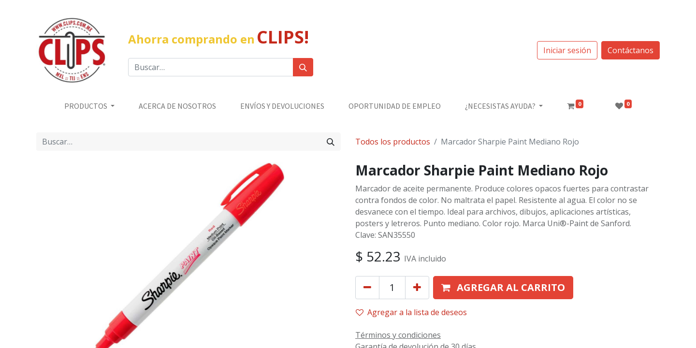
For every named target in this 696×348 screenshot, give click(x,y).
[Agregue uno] (417, 287)
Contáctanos (630, 50)
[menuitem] (177, 106)
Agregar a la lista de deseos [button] (411, 312)
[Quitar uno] (367, 287)
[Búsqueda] (303, 67)
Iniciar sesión (567, 50)
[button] (503, 287)
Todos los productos (392, 141)
